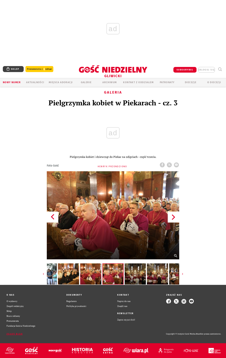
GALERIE (86, 82)
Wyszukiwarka (220, 69)
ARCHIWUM (109, 82)
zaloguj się (206, 70)
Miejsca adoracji (61, 82)
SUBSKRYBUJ (185, 70)
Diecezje (190, 82)
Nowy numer (12, 82)
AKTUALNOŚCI (35, 82)
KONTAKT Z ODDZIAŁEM (138, 82)
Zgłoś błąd (15, 334)
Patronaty (167, 82)
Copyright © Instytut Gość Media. (181, 334)
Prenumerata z (39, 69)
